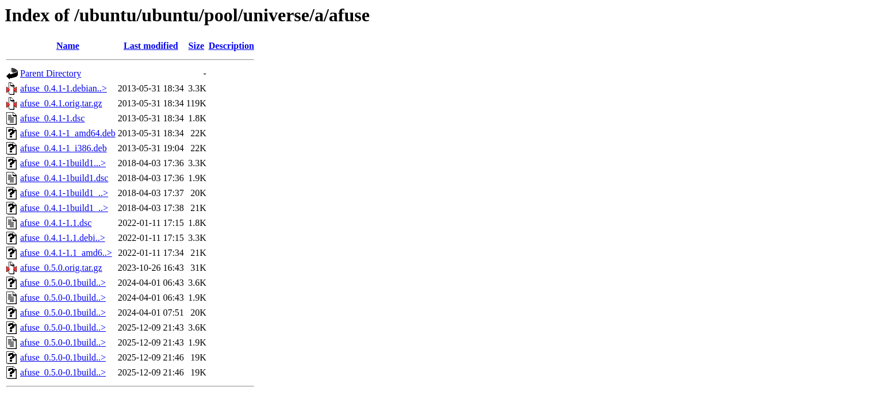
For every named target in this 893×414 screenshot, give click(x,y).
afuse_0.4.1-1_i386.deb (63, 148)
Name (67, 46)
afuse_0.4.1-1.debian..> (63, 88)
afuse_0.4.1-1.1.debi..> (62, 238)
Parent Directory (50, 73)
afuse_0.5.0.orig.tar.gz (61, 268)
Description (231, 46)
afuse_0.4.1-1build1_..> (64, 193)
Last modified (151, 46)
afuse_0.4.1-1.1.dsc (55, 223)
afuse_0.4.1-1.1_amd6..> (66, 253)
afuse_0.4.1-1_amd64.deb (68, 133)
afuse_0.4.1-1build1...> (63, 163)
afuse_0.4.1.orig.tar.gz (61, 103)
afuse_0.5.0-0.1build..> (63, 283)
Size (197, 46)
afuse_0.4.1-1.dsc (52, 118)
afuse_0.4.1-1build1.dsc (64, 178)
